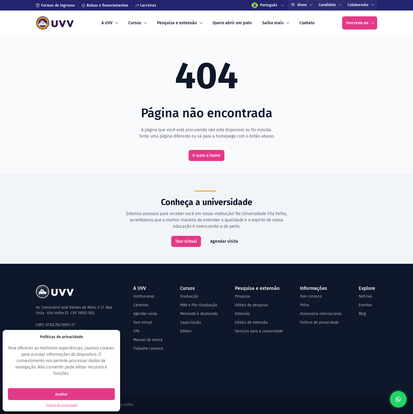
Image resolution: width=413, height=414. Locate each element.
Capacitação (190, 322)
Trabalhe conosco (148, 348)
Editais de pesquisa (251, 305)
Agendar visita (224, 241)
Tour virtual (186, 241)
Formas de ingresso (55, 5)
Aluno (299, 5)
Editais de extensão (251, 322)
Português (264, 5)
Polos (304, 305)
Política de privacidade (61, 405)
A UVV (106, 22)
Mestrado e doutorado (199, 313)
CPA (136, 331)
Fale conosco (311, 296)
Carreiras (145, 5)
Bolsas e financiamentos (104, 5)
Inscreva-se (357, 22)
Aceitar (61, 394)
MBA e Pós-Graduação (198, 305)
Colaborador (358, 5)
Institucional (143, 296)
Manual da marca (148, 340)
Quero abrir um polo (232, 22)
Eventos (365, 305)
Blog (362, 313)
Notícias (365, 296)
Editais (185, 331)
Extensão (242, 313)
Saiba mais (273, 22)
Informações (313, 288)
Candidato (327, 5)
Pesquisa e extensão (177, 22)
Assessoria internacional (321, 313)
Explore (367, 288)
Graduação (189, 296)
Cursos (134, 22)
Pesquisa (242, 296)
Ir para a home (206, 155)
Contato (306, 22)
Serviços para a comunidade (259, 331)
